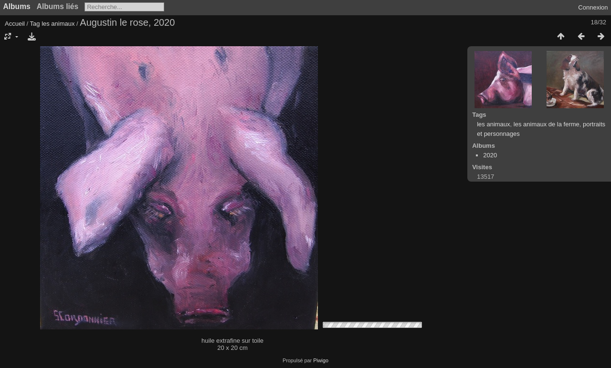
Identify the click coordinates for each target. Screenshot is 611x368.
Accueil (15, 23)
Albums (17, 6)
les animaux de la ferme (546, 124)
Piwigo (320, 360)
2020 (490, 155)
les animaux (58, 23)
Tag (35, 23)
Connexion (593, 7)
